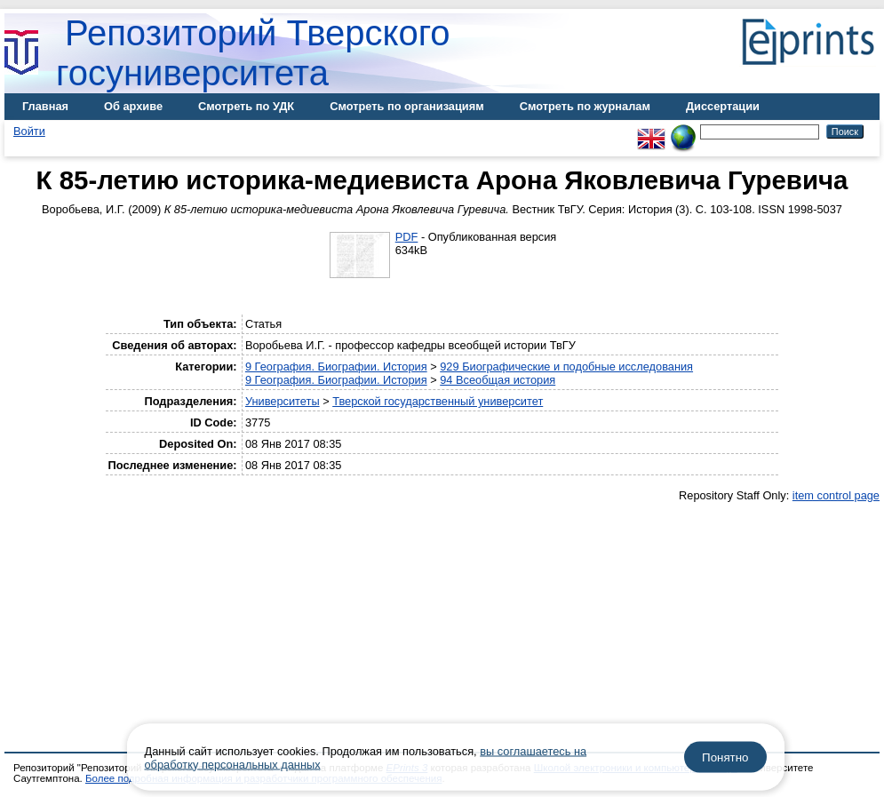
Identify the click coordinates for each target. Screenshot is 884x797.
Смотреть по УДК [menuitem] (246, 106)
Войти (29, 131)
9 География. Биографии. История (336, 366)
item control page (836, 495)
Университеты (282, 401)
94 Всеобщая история (497, 380)
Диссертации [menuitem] (723, 106)
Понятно (725, 757)
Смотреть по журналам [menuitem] (585, 106)
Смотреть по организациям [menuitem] (407, 106)
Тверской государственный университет (437, 401)
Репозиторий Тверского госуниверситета (253, 52)
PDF (406, 236)
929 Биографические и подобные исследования (566, 366)
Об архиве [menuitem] (133, 106)
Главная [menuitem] (45, 106)
